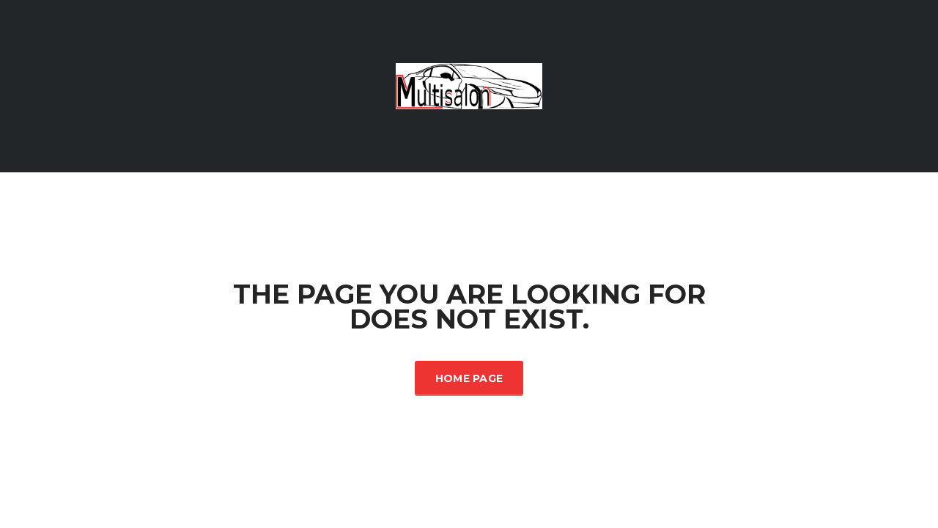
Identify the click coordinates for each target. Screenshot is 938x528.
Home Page (469, 378)
